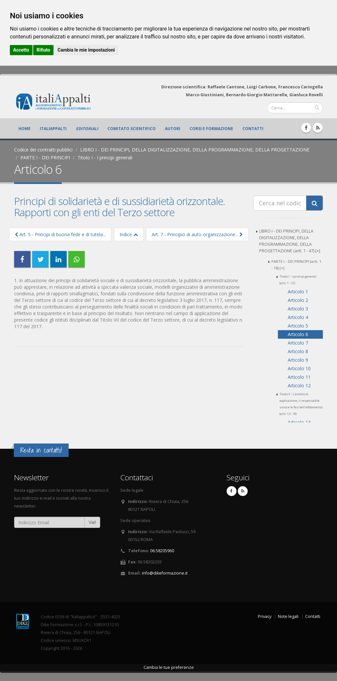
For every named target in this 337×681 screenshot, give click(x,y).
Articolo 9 (298, 360)
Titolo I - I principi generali (105, 157)
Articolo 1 (298, 291)
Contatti (252, 128)
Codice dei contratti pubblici (43, 150)
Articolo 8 (298, 351)
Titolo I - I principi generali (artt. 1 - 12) (298, 279)
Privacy (264, 616)
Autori (172, 128)
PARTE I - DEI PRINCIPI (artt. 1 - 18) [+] (296, 264)
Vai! (92, 522)
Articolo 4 (298, 317)
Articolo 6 (298, 334)
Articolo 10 (299, 368)
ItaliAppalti (53, 128)
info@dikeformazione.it (165, 573)
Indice (129, 234)
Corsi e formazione (211, 128)
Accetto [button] (21, 50)
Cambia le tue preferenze (169, 667)
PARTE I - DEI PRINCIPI (45, 157)
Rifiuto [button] (43, 50)
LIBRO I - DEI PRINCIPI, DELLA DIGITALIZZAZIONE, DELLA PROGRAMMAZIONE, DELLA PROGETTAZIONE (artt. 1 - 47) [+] (289, 241)
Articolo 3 (298, 309)
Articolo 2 (298, 300)
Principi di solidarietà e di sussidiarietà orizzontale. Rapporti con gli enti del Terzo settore (119, 206)
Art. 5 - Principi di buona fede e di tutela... (60, 234)
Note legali (288, 616)
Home (24, 128)
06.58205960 (162, 551)
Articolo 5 (298, 326)
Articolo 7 (298, 343)
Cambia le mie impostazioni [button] (86, 50)
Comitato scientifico (131, 128)
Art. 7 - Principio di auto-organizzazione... (197, 234)
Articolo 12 (299, 385)
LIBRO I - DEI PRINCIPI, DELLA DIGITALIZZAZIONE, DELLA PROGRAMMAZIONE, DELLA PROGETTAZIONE (194, 150)
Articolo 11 (299, 377)
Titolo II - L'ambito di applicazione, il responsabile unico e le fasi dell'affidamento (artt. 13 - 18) (301, 404)
